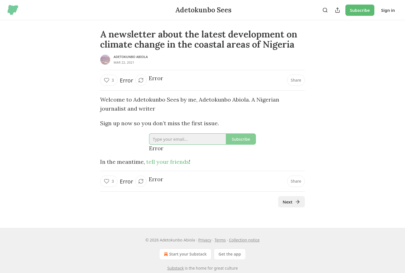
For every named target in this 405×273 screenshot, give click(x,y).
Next (291, 202)
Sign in (388, 10)
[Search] (325, 10)
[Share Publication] (337, 10)
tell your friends (167, 161)
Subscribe (360, 10)
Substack (175, 268)
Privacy (205, 240)
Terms (220, 240)
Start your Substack (184, 254)
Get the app (230, 254)
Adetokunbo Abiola (131, 57)
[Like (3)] (109, 80)
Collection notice (244, 240)
